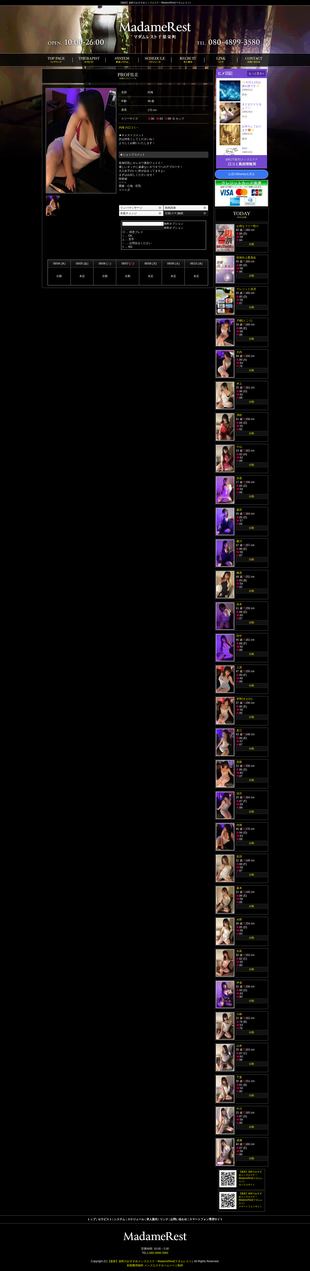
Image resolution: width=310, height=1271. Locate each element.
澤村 (239, 415)
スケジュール (135, 1219)
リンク (164, 1219)
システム (119, 1219)
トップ (91, 1219)
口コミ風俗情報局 (242, 164)
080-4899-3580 (158, 1253)
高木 (239, 604)
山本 (239, 1045)
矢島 (239, 951)
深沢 (239, 793)
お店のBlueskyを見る (241, 174)
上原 (239, 667)
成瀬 (239, 1140)
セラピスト (105, 1219)
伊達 (239, 982)
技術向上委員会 (246, 257)
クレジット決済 (246, 289)
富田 (239, 856)
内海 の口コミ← (129, 127)
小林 (239, 1014)
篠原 (239, 572)
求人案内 (152, 1219)
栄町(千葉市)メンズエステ (241, 159)
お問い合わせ (178, 1219)
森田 (239, 509)
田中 (239, 635)
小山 (239, 446)
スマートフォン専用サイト (206, 1219)
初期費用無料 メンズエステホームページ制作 (155, 1265)
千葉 (239, 1077)
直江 (239, 730)
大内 (239, 352)
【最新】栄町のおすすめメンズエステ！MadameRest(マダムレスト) (150, 1261)
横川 (239, 541)
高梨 (239, 762)
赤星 (239, 478)
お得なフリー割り (247, 226)
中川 (239, 1108)
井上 (239, 383)
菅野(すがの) (244, 699)
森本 (239, 888)
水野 (239, 919)
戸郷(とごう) (244, 320)
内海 (239, 825)
